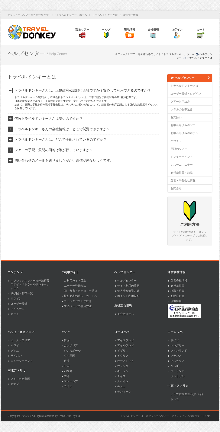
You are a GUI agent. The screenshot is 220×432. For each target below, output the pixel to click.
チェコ (121, 386)
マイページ (18, 308)
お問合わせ (177, 296)
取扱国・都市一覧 (22, 293)
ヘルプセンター (190, 77)
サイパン (16, 355)
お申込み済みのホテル (184, 133)
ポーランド (177, 371)
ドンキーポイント (182, 156)
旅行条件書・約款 (182, 172)
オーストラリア (20, 340)
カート (15, 313)
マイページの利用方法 (78, 306)
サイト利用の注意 (128, 285)
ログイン (16, 298)
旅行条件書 (177, 285)
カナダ (15, 383)
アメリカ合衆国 (20, 378)
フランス (176, 355)
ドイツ (175, 340)
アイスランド (125, 340)
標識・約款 (177, 290)
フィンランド (179, 350)
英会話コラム (125, 313)
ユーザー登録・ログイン (186, 93)
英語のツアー (179, 148)
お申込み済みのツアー (184, 125)
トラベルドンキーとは (105, 14)
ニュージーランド (22, 360)
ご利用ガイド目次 (75, 280)
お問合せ (176, 188)
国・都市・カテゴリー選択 (80, 290)
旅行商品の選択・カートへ (80, 296)
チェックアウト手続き (78, 301)
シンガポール (72, 350)
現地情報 (176, 301)
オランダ (122, 366)
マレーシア (71, 381)
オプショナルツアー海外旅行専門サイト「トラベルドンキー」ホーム (47, 14)
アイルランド (125, 345)
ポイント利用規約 (128, 296)
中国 (66, 366)
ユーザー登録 (19, 303)
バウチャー (177, 141)
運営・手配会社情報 (183, 180)
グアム (15, 350)
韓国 (66, 340)
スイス (121, 376)
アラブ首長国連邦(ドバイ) (187, 394)
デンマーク (124, 391)
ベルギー (176, 366)
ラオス (68, 386)
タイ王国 (69, 355)
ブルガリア (177, 360)
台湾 (66, 360)
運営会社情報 (130, 14)
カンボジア (71, 345)
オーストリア (125, 360)
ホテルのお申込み (182, 109)
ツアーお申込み (180, 101)
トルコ (175, 399)
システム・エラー (182, 164)
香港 (66, 376)
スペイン (122, 381)
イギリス (122, 350)
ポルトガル (177, 376)
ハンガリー (177, 345)
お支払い (176, 117)
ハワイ (15, 345)
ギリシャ (122, 371)
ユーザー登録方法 (75, 285)
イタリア (122, 355)
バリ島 (68, 371)
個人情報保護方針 (128, 290)
